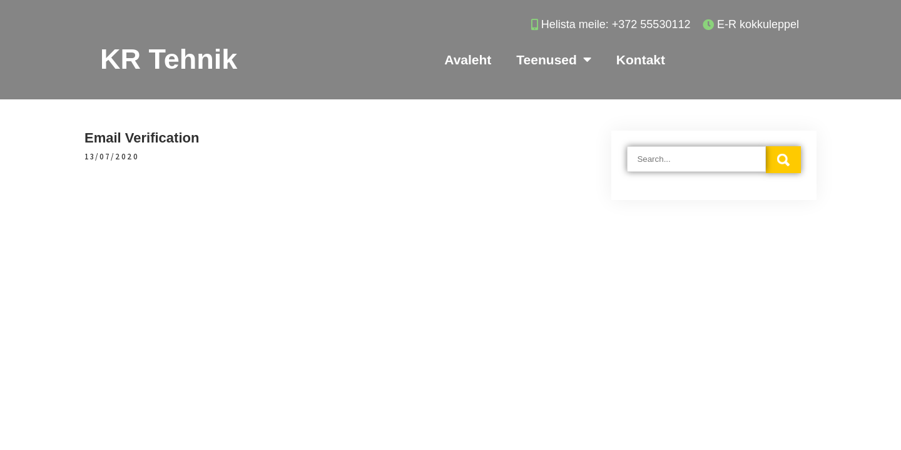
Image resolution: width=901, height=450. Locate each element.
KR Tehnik (168, 59)
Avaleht (467, 59)
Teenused (553, 59)
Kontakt (640, 59)
